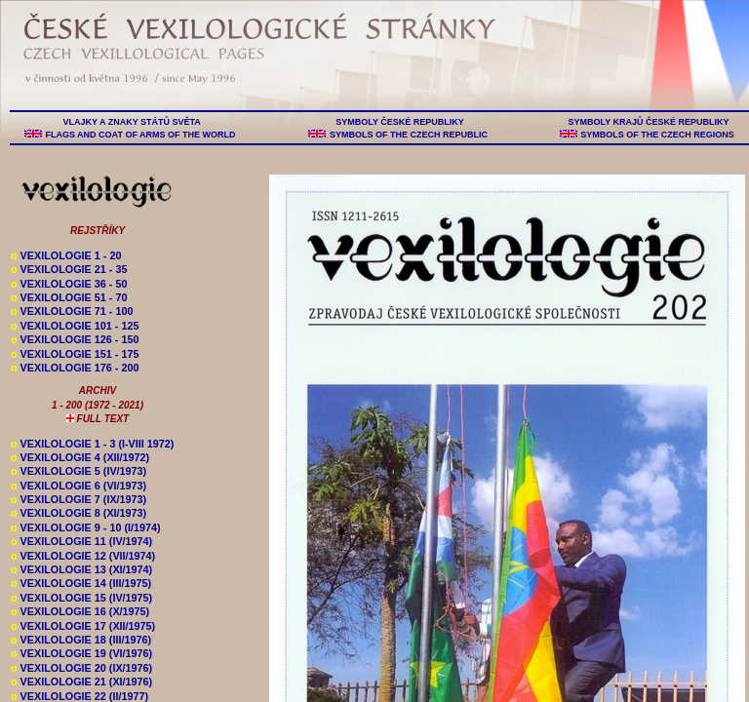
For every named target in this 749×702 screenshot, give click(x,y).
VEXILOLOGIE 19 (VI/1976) (81, 653)
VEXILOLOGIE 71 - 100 (72, 311)
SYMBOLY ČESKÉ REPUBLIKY (400, 122)
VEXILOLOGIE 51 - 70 (69, 297)
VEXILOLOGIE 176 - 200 (74, 367)
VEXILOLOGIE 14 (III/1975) (81, 583)
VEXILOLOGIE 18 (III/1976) (81, 639)
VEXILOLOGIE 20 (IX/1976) (81, 668)
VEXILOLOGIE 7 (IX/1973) (78, 499)
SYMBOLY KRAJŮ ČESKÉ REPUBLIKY (648, 122)
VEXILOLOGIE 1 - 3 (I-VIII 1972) (92, 443)
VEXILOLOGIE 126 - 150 (74, 339)
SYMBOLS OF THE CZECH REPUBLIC (408, 134)
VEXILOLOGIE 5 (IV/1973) (78, 471)
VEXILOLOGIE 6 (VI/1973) (78, 485)
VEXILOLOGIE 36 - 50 (69, 284)
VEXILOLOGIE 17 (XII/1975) (83, 626)
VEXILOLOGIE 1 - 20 (66, 255)
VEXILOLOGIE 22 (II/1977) (79, 696)
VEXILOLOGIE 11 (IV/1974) (81, 541)
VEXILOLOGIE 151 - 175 (74, 354)
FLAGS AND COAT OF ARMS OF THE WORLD (140, 134)
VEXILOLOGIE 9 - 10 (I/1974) (86, 527)
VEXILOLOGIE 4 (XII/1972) (80, 457)
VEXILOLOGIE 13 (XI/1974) (81, 569)
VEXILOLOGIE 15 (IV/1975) (81, 598)
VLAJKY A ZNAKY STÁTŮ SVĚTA (131, 122)
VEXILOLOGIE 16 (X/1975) (80, 611)
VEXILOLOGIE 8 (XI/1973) (78, 513)
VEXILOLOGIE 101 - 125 (74, 326)
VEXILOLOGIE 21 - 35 (69, 269)
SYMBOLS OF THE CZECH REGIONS (657, 134)
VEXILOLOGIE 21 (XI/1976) (81, 681)
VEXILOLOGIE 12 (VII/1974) (83, 556)
